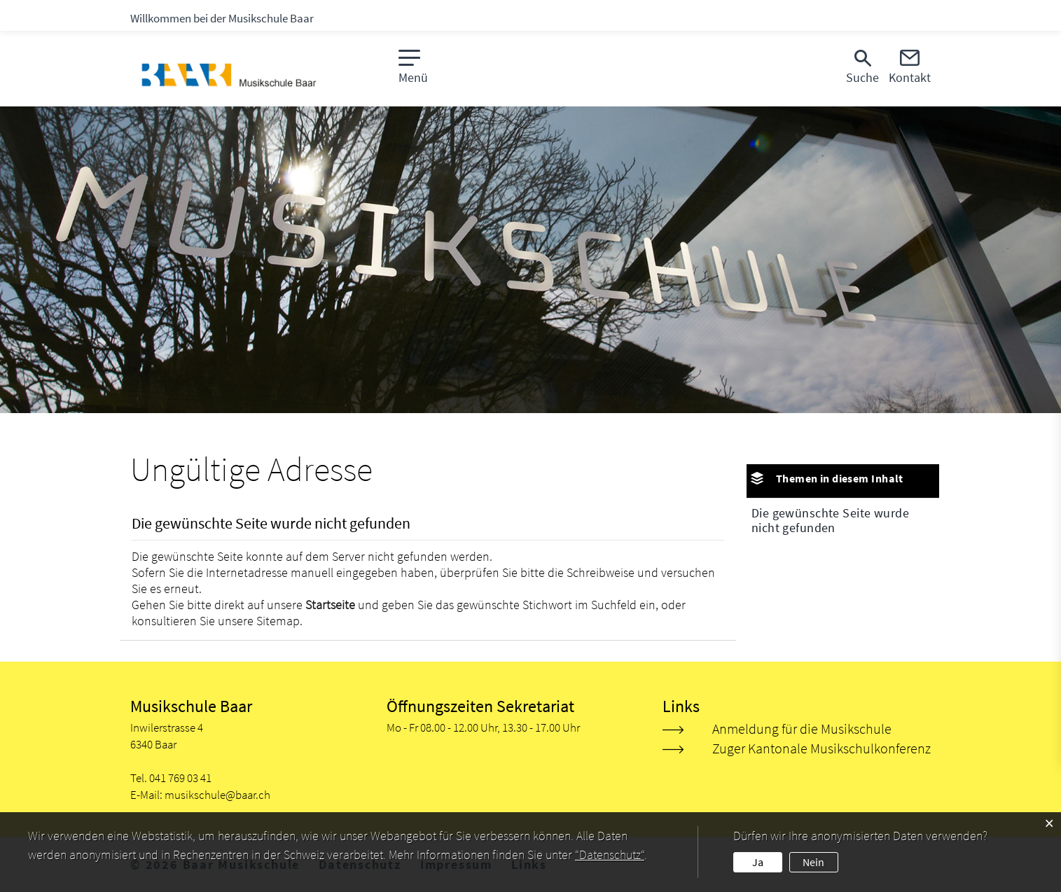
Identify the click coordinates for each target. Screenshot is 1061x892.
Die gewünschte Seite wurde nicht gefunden (830, 520)
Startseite (330, 605)
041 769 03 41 (180, 778)
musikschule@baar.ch (217, 794)
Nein (813, 862)
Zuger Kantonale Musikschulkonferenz (821, 748)
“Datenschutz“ (609, 854)
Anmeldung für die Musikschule (802, 728)
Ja (757, 862)
